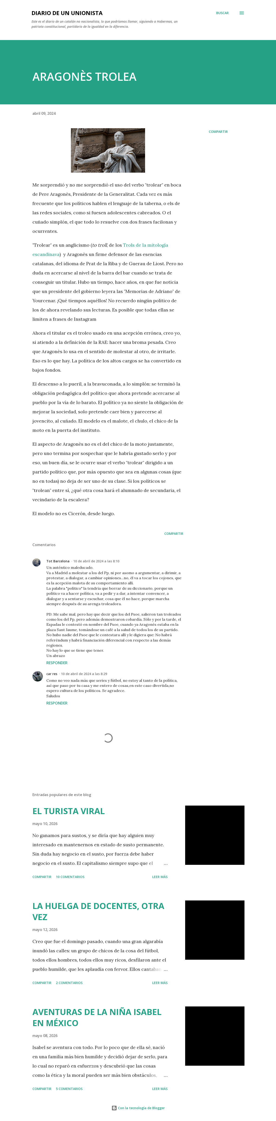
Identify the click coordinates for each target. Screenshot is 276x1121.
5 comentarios (69, 1089)
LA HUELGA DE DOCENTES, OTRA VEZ (98, 911)
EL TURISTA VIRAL (68, 811)
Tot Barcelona (58, 561)
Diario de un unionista (67, 13)
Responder (56, 662)
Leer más (160, 877)
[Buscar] (222, 13)
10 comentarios (70, 877)
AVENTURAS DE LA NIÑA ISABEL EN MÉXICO (97, 1017)
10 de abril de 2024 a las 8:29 (84, 674)
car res (51, 674)
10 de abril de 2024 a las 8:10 (96, 561)
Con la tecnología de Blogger (138, 1108)
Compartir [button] (218, 131)
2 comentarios (69, 983)
